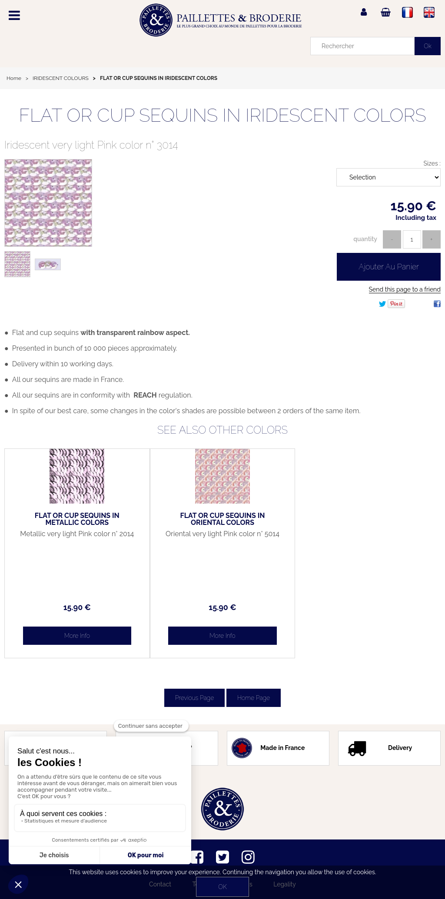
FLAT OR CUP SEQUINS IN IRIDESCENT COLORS (222, 115)
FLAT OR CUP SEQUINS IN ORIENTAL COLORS (222, 519)
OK (222, 886)
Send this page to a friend (405, 289)
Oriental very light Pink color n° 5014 (222, 534)
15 (77, 607)
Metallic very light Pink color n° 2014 (77, 534)
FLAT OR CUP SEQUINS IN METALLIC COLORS (77, 519)
